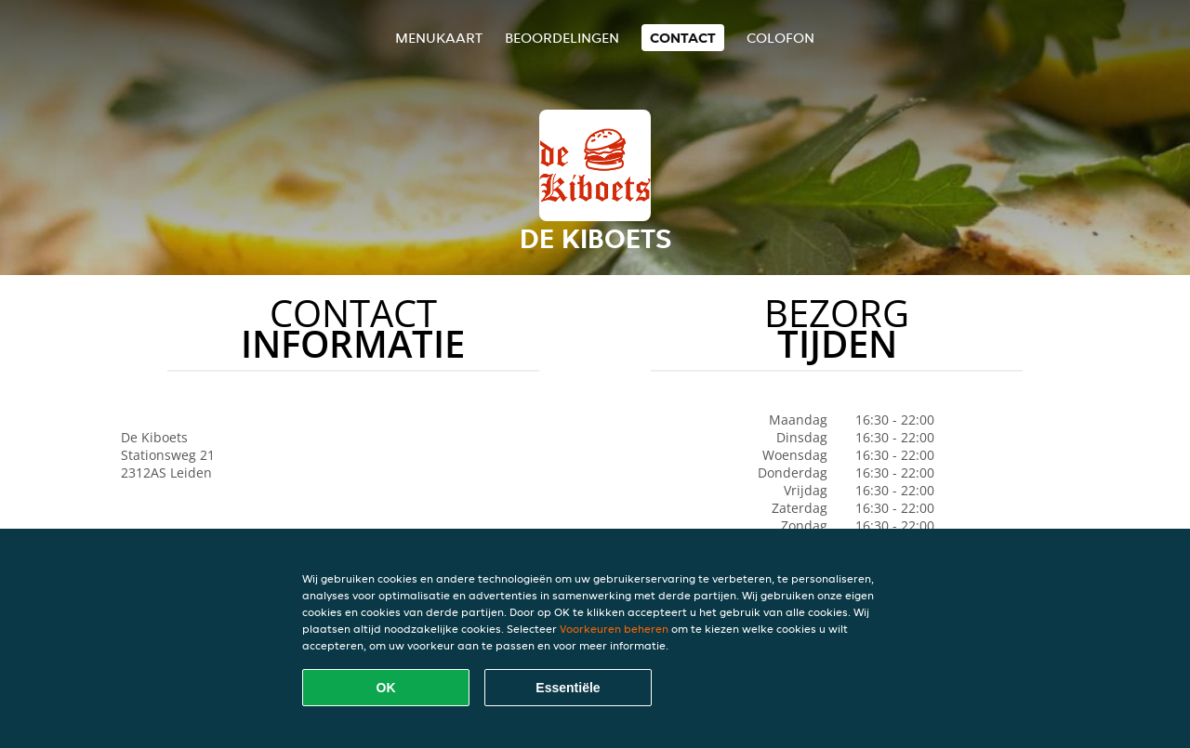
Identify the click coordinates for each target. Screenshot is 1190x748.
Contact (683, 37)
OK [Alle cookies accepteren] (386, 687)
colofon (780, 37)
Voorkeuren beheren (614, 629)
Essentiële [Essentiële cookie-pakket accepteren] (568, 687)
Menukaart (439, 37)
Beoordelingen (562, 37)
